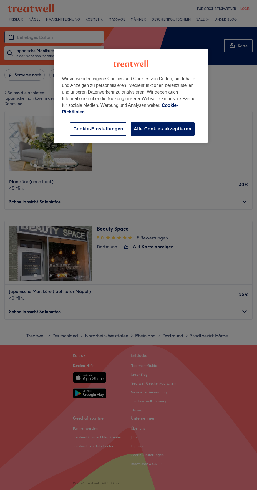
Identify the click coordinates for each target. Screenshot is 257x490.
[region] (131, 96)
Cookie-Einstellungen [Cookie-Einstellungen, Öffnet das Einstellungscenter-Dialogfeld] (98, 129)
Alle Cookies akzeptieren (163, 129)
